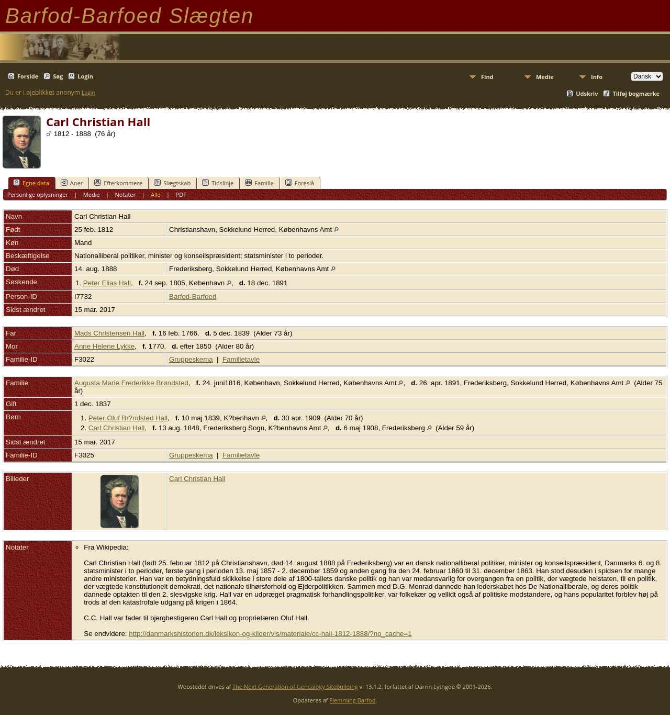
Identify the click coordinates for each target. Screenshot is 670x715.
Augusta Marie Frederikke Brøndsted (131, 383)
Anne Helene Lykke (104, 346)
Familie (259, 182)
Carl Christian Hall (116, 428)
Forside (27, 76)
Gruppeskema (191, 359)
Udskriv (587, 93)
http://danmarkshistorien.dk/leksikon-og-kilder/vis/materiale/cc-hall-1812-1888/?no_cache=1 (270, 634)
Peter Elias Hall (107, 283)
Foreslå (299, 182)
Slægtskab (172, 182)
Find (487, 77)
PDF (181, 194)
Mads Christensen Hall (109, 333)
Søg (58, 76)
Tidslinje (217, 182)
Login (85, 76)
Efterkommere (118, 182)
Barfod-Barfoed (192, 296)
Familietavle (241, 359)
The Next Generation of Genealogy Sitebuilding (295, 686)
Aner (72, 182)
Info (596, 77)
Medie (545, 77)
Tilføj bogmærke (636, 93)
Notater (125, 194)
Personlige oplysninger (37, 194)
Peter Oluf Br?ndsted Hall (128, 418)
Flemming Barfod (352, 700)
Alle (156, 194)
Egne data (31, 182)
